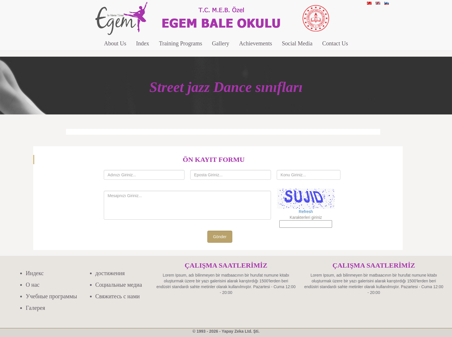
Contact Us (335, 43)
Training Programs (180, 43)
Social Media (297, 43)
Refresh (306, 211)
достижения (110, 273)
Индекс (35, 273)
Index (142, 43)
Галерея (35, 308)
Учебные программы (51, 296)
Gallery (220, 43)
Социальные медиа (118, 285)
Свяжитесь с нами (117, 296)
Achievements (255, 43)
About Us (115, 43)
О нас (32, 285)
